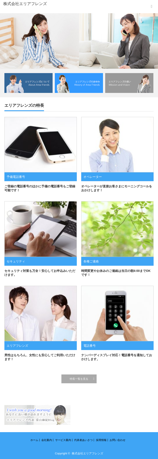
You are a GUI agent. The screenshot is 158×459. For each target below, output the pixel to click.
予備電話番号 (16, 177)
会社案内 (46, 440)
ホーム (34, 440)
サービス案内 (63, 440)
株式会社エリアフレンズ (87, 453)
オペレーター (92, 177)
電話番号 (89, 345)
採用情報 (101, 440)
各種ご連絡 (91, 261)
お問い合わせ (117, 440)
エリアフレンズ (17, 345)
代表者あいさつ (83, 440)
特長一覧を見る (79, 378)
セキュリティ (16, 261)
